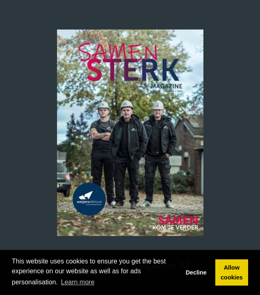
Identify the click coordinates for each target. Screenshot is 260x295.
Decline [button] (196, 272)
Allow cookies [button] (232, 272)
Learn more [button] (78, 282)
